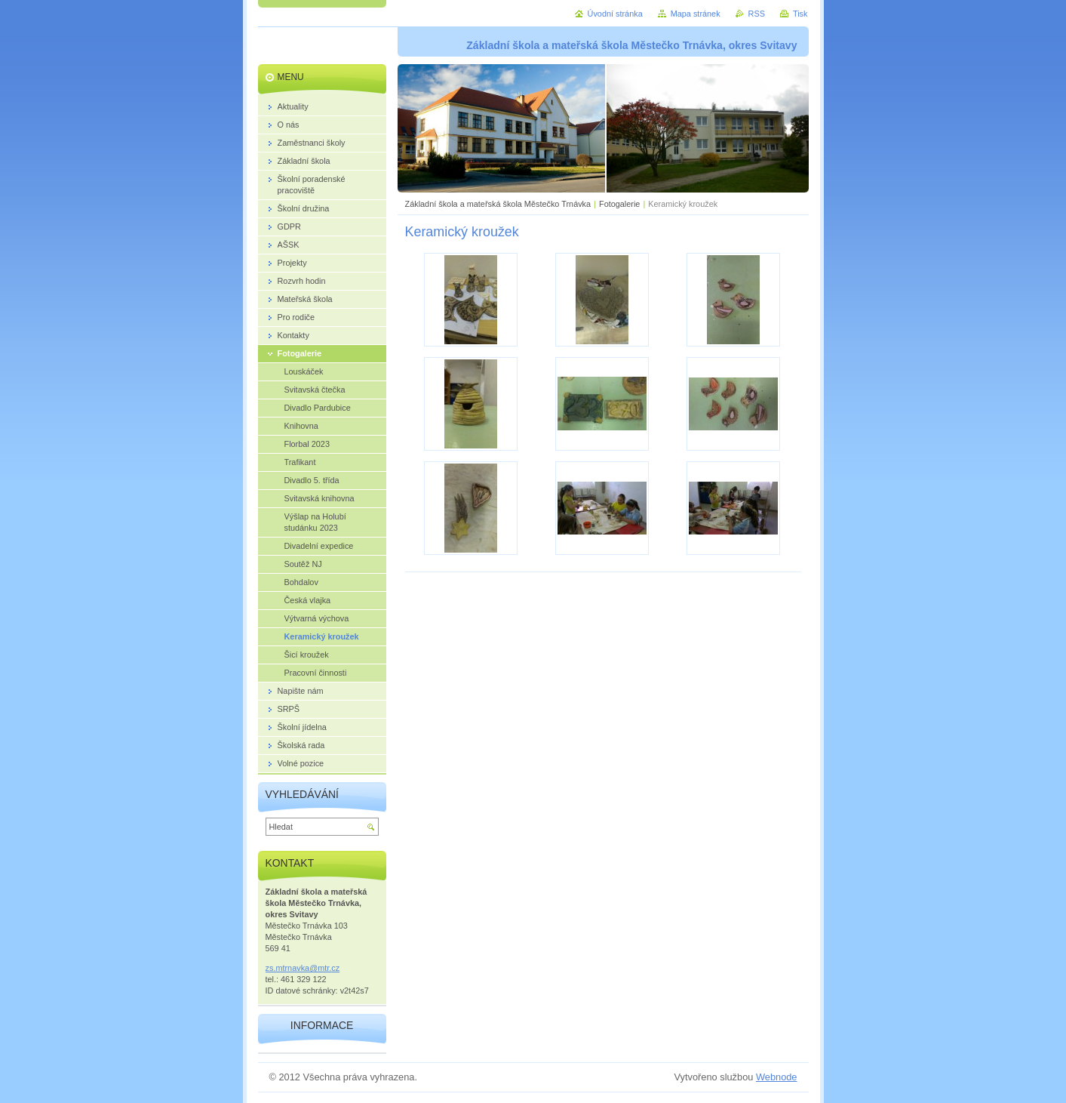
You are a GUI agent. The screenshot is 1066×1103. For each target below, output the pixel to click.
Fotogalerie (619, 203)
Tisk (800, 13)
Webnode (776, 1077)
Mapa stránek (695, 13)
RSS (756, 13)
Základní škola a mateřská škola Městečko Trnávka (498, 203)
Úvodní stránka (615, 13)
